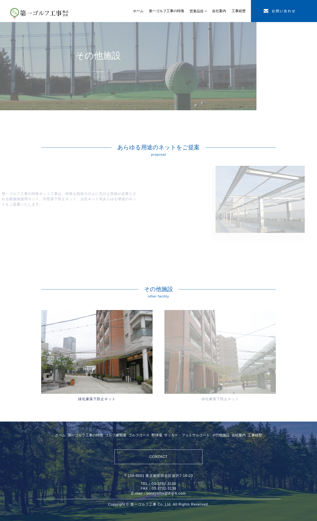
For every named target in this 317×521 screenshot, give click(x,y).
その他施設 (221, 435)
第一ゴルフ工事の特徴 (85, 435)
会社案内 (239, 435)
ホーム (60, 435)
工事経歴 (255, 435)
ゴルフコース (138, 435)
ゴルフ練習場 (115, 435)
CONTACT (158, 457)
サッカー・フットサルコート (187, 435)
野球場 (156, 435)
